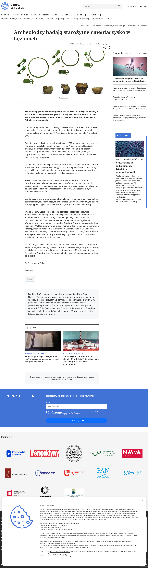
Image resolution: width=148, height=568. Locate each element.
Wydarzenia (97, 18)
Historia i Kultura (20, 15)
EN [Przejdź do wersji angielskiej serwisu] (145, 6)
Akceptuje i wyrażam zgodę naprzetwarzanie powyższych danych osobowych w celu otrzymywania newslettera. (75, 413)
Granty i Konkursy (80, 18)
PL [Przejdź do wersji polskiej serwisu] (141, 6)
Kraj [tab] (138, 53)
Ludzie (109, 18)
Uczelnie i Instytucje (11, 18)
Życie (56, 15)
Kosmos (5, 15)
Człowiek (35, 15)
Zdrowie (47, 15)
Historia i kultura (34, 353)
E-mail (48, 402)
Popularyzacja (62, 18)
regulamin (58, 412)
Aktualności (97, 26)
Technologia (96, 15)
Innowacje (28, 18)
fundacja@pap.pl (104, 545)
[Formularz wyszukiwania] (102, 6)
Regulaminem (82, 377)
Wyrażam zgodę (60, 555)
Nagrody (40, 18)
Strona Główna (85, 26)
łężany (30, 279)
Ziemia (64, 15)
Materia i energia (79, 15)
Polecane (123, 136)
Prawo (50, 18)
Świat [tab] (144, 53)
